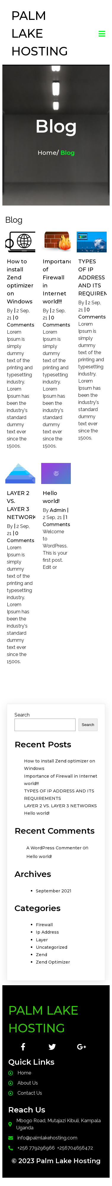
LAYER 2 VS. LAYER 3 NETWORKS (60, 805)
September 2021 (53, 891)
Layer (42, 940)
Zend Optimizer (53, 962)
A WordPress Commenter (53, 848)
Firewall (44, 924)
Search (22, 715)
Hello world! (36, 813)
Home (47, 152)
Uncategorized (51, 947)
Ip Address (47, 932)
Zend (41, 954)
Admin (58, 510)
